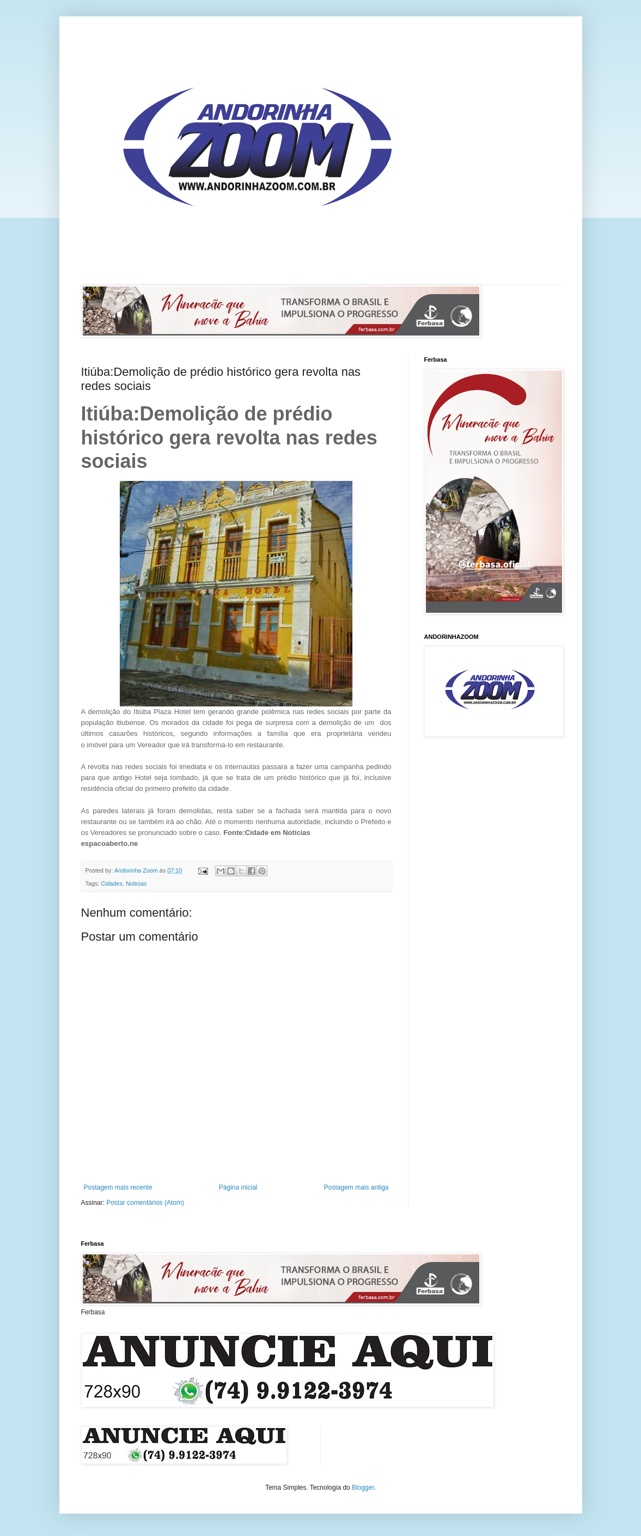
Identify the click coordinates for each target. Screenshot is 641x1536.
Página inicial (238, 1187)
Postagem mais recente (118, 1187)
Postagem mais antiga (356, 1187)
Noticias (136, 883)
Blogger (363, 1487)
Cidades (112, 883)
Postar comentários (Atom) (145, 1202)
